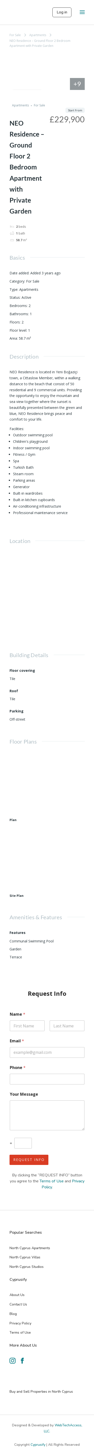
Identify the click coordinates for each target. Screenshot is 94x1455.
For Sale (15, 35)
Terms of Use (52, 1181)
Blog (13, 1313)
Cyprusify (38, 1444)
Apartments (37, 35)
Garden (15, 949)
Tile (12, 678)
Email (17, 1041)
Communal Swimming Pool (32, 941)
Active (26, 297)
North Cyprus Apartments (30, 1248)
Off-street (17, 719)
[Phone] (47, 1079)
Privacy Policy (20, 1323)
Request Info (29, 1159)
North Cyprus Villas (25, 1257)
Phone (18, 1067)
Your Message (24, 1094)
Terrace (16, 957)
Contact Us (18, 1304)
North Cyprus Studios (27, 1266)
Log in (62, 12)
